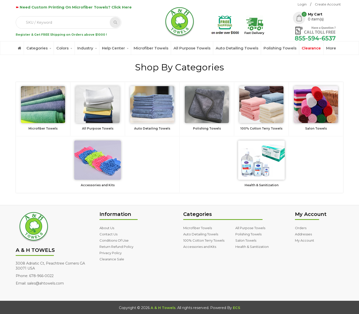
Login (302, 4)
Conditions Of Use (114, 240)
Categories (37, 48)
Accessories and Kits (199, 247)
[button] (318, 17)
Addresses (303, 234)
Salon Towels (245, 240)
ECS (236, 308)
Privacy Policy (110, 253)
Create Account (328, 4)
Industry (85, 48)
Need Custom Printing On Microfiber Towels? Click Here (76, 7)
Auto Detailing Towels (237, 48)
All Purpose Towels (192, 48)
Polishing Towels (280, 48)
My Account (304, 240)
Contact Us (108, 234)
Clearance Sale (111, 259)
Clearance (311, 48)
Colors (62, 48)
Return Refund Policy (116, 247)
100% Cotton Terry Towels (203, 240)
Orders (300, 228)
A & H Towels (163, 308)
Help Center (113, 48)
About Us (106, 228)
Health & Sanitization (252, 247)
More (331, 48)
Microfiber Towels (151, 48)
